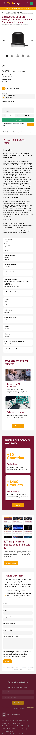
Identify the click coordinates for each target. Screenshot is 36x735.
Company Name (8, 617)
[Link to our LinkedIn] (4, 714)
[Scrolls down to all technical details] (3, 88)
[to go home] (13, 3)
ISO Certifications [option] (7, 731)
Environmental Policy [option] (19, 720)
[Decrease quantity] (4, 115)
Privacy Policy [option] (6, 720)
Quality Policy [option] (6, 723)
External (20, 12)
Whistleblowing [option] (22, 729)
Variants (4, 93)
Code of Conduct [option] (22, 726)
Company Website (9, 623)
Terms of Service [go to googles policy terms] (29, 668)
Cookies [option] (15, 723)
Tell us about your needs (11, 637)
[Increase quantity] (17, 115)
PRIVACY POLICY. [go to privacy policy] (21, 656)
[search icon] (27, 3)
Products (8, 12)
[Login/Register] (31, 3)
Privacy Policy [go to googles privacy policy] (30, 707)
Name (5, 604)
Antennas (14, 12)
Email (5, 610)
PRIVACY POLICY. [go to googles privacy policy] (22, 668)
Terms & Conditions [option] (8, 726)
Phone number (7, 630)
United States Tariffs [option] (8, 729)
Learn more (27, 8)
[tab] (6, 132)
